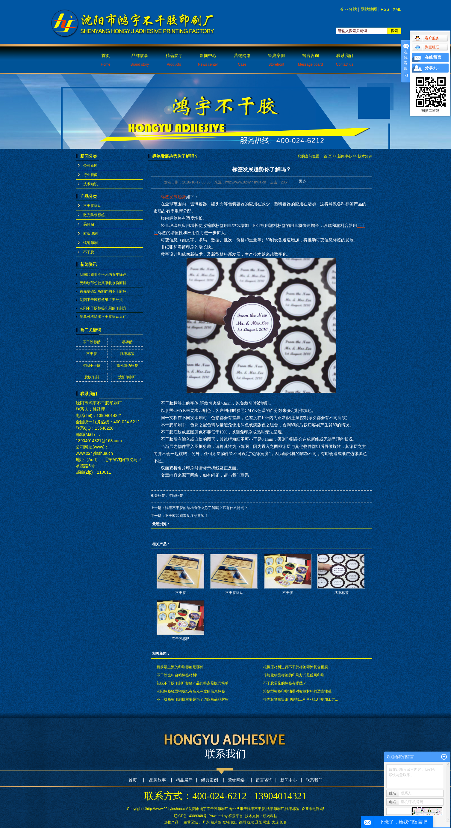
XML (397, 9)
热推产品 (171, 822)
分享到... (433, 68)
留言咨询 (310, 60)
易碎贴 (88, 224)
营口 (234, 822)
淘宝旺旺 (427, 47)
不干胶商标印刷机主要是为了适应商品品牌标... (194, 699)
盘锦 (226, 822)
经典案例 (276, 60)
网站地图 (369, 9)
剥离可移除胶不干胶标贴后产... (104, 316)
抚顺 (250, 822)
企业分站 (348, 9)
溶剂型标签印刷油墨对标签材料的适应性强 (297, 691)
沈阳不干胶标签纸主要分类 (101, 300)
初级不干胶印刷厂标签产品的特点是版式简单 (192, 683)
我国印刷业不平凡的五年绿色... (104, 275)
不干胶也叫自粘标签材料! (177, 675)
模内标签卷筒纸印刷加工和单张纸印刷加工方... (300, 699)
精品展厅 (174, 60)
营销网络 (242, 60)
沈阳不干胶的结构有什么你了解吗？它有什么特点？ (206, 508)
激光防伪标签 (94, 215)
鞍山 (266, 822)
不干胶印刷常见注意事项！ (186, 516)
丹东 (206, 822)
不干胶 (88, 252)
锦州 (242, 822)
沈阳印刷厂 (127, 377)
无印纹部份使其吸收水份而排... (104, 283)
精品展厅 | (186, 780)
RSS (385, 9)
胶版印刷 (90, 233)
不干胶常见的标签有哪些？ (284, 683)
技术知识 (90, 184)
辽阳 (258, 822)
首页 (105, 60)
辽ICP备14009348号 (190, 816)
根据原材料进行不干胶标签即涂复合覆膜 (295, 667)
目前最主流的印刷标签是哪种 (180, 667)
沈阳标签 (127, 354)
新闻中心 (208, 60)
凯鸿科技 (270, 816)
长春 (283, 822)
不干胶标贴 (92, 206)
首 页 (328, 156)
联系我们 (344, 60)
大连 (275, 822)
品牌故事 (140, 60)
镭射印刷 (90, 243)
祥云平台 (235, 816)
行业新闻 (90, 175)
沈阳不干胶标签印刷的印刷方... (104, 308)
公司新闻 (90, 165)
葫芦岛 (216, 822)
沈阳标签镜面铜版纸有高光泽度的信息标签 (191, 691)
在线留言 (433, 57)
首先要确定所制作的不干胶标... (104, 291)
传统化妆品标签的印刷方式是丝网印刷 (293, 675)
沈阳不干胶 (92, 365)
